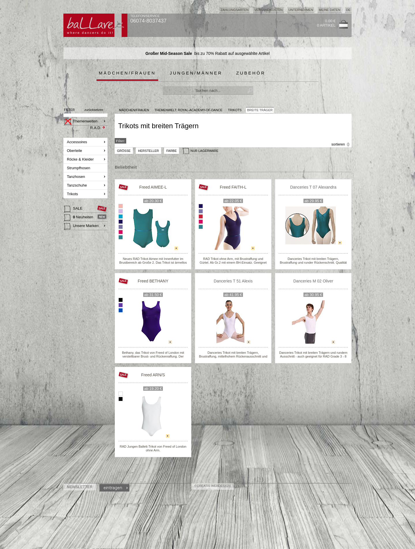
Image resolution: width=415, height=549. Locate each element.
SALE (74, 209)
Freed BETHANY (153, 281)
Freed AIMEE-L (153, 187)
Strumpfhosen (79, 168)
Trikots (73, 194)
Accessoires (77, 142)
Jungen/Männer (196, 72)
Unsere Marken (81, 226)
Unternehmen (300, 10)
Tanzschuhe (77, 185)
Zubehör (250, 72)
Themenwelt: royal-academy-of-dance (188, 110)
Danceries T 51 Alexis (233, 281)
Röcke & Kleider (81, 159)
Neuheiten (79, 217)
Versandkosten (268, 10)
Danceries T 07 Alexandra (313, 187)
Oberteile (75, 150)
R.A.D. (95, 128)
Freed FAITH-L (233, 187)
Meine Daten (329, 10)
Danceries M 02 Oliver (313, 281)
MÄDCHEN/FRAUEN (134, 110)
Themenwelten (80, 121)
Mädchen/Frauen (127, 72)
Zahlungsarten (234, 10)
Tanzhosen (76, 176)
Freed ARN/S (153, 375)
